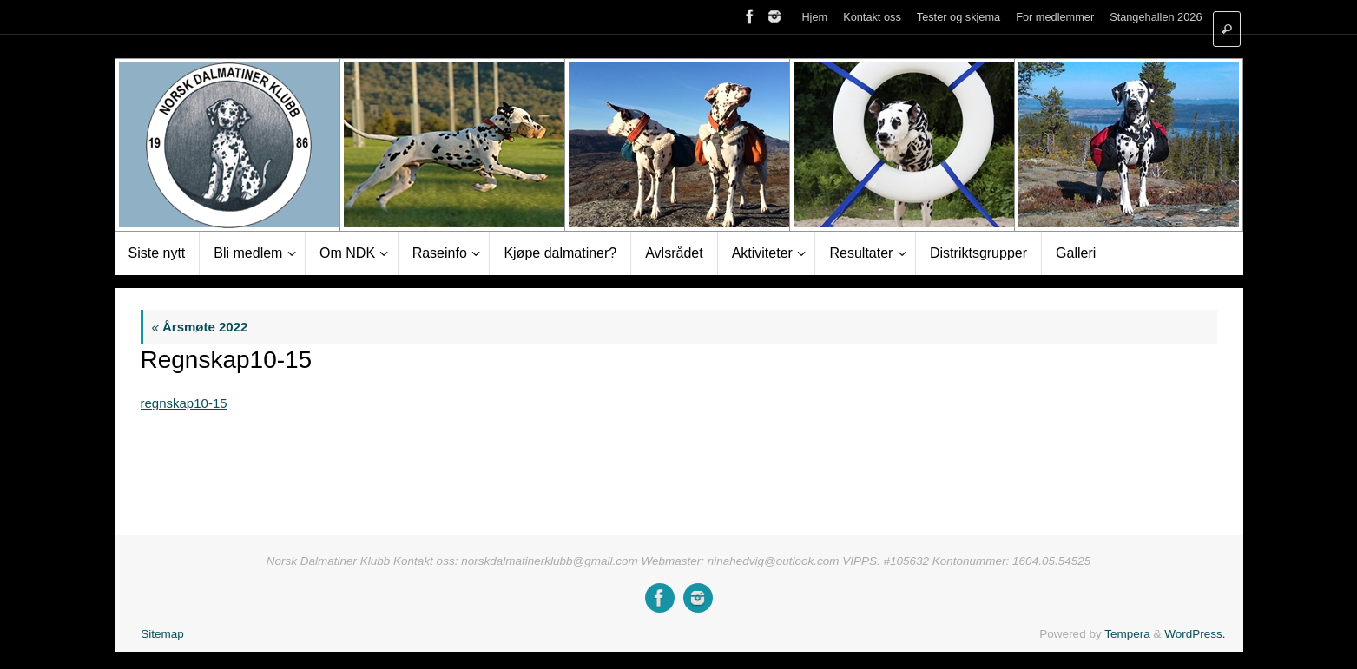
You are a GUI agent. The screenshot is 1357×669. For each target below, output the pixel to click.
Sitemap (162, 633)
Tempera (1127, 633)
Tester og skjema (958, 16)
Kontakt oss (872, 16)
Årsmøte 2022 (200, 326)
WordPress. (1194, 633)
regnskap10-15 (184, 403)
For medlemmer (1055, 16)
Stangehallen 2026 (1156, 16)
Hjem (814, 16)
